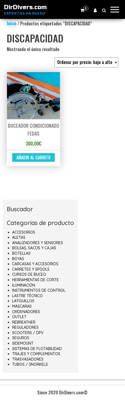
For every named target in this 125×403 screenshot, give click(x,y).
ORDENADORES (26, 311)
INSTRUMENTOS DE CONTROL (38, 290)
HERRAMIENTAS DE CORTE (35, 279)
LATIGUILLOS (23, 300)
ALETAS (18, 237)
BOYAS (18, 258)
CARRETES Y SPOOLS (30, 269)
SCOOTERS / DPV (27, 332)
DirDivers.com (25, 7)
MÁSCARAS (22, 306)
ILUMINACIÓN (23, 285)
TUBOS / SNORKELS (30, 364)
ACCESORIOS (23, 232)
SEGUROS (20, 337)
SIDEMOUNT (22, 343)
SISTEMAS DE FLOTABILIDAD (37, 348)
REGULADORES (25, 327)
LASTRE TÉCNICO (27, 295)
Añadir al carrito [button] (33, 157)
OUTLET (19, 316)
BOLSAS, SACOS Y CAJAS (34, 248)
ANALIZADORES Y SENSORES (37, 242)
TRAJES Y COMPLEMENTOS (36, 353)
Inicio (11, 23)
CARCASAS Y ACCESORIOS (35, 263)
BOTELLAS (21, 253)
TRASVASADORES (27, 359)
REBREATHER (23, 322)
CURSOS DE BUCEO (29, 274)
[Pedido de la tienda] (86, 62)
